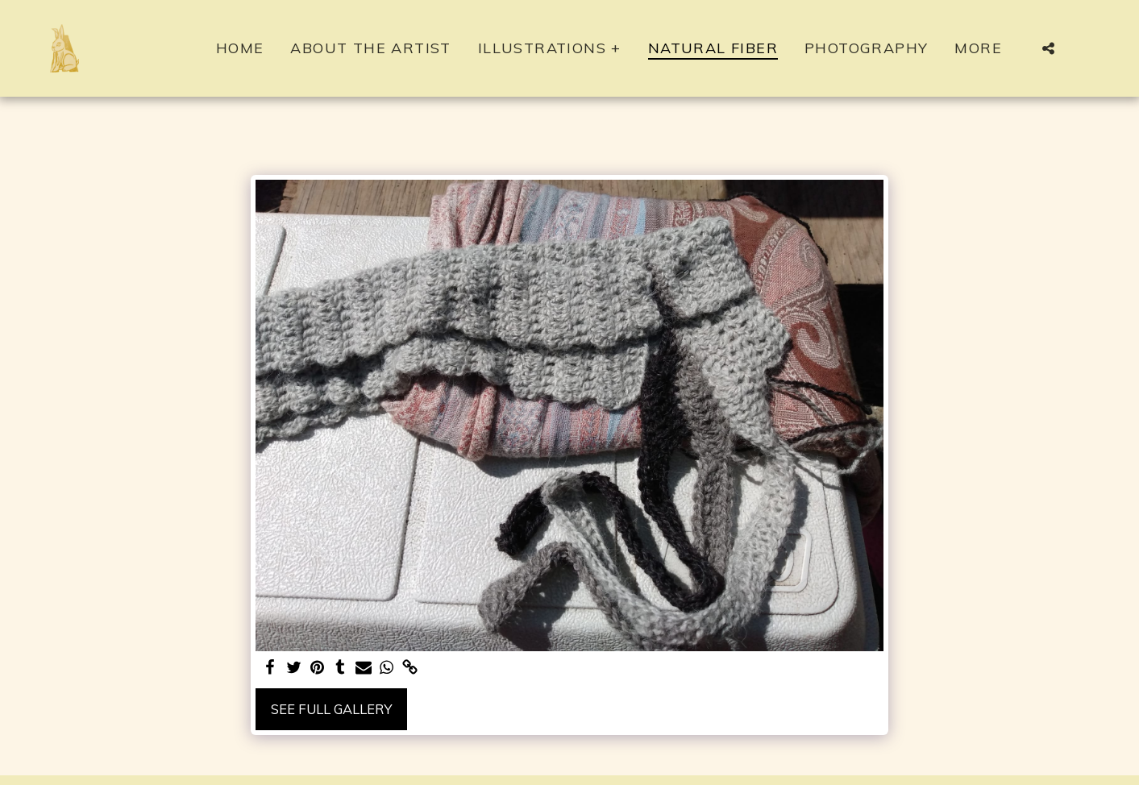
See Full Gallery (331, 708)
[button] (1049, 48)
